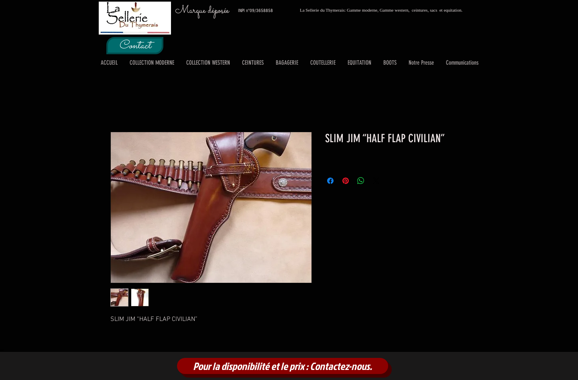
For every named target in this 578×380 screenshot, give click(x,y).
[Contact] (134, 45)
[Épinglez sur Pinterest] (345, 181)
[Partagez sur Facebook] (330, 181)
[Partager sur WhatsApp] (361, 181)
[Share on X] (376, 181)
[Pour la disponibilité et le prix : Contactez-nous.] (282, 366)
